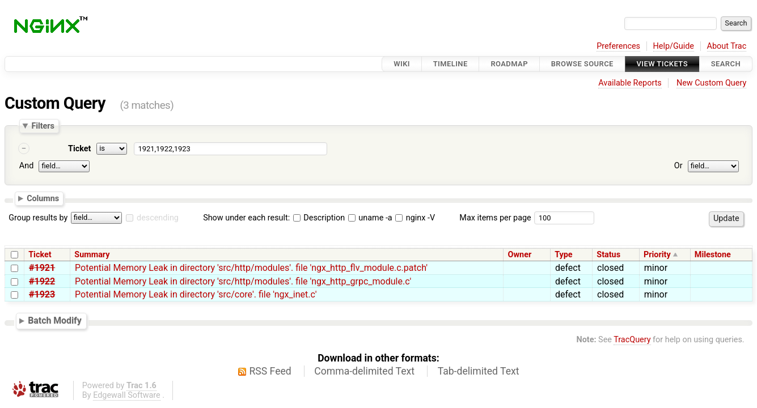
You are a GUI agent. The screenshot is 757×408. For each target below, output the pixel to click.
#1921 (42, 267)
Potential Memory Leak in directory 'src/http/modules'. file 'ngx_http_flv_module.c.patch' (251, 267)
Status (608, 255)
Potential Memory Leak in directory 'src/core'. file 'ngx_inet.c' (195, 294)
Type (563, 255)
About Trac (727, 46)
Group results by (38, 218)
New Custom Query (711, 83)
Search (726, 64)
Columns (43, 198)
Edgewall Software (126, 395)
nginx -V (415, 218)
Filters (42, 125)
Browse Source (582, 64)
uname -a (370, 218)
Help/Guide (673, 46)
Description (319, 218)
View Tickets (662, 64)
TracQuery (632, 340)
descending (158, 218)
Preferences (618, 46)
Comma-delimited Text (364, 371)
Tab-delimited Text (478, 371)
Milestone (713, 255)
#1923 (42, 294)
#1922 (42, 281)
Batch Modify (55, 320)
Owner (520, 255)
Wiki (402, 64)
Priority (657, 255)
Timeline (450, 64)
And (26, 166)
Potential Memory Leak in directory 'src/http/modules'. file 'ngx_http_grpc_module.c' (243, 281)
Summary (91, 255)
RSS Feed (270, 371)
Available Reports (630, 83)
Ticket (79, 149)
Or (678, 166)
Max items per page (495, 218)
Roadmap (509, 64)
